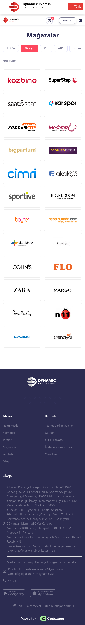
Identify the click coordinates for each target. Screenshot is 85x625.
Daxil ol (67, 20)
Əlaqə (6, 461)
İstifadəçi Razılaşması (59, 447)
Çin (46, 48)
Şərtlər (49, 433)
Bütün (11, 48)
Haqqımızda (10, 425)
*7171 (12, 581)
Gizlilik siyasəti (54, 440)
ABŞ (61, 48)
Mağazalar (9, 447)
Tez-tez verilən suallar (59, 425)
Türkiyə (29, 48)
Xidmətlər (9, 433)
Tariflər (7, 440)
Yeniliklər (9, 454)
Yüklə (77, 6)
